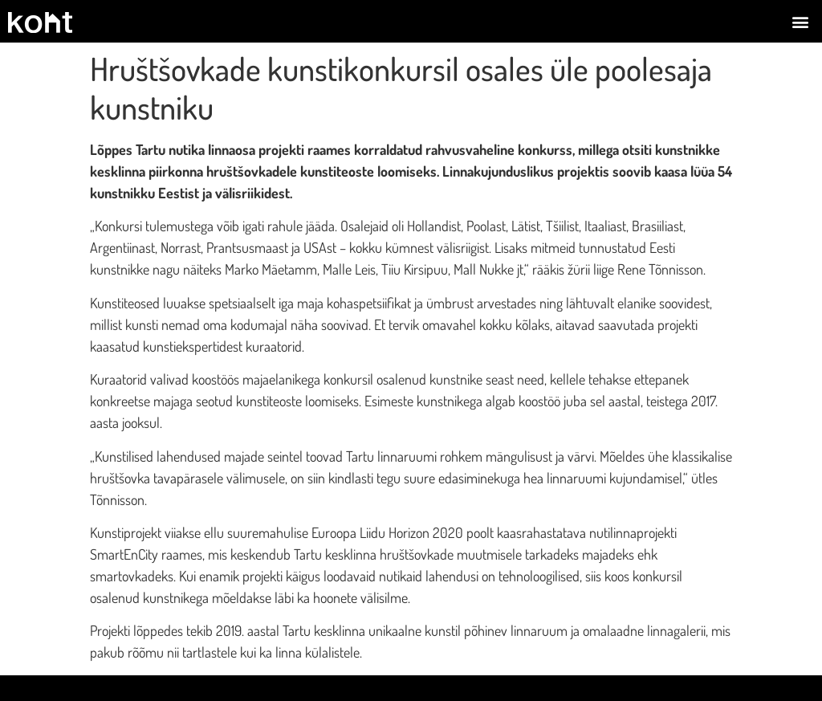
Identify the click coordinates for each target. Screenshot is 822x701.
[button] (800, 21)
